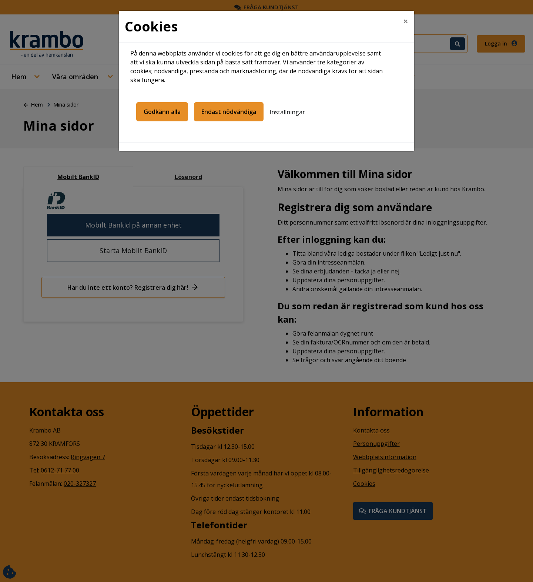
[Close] (405, 21)
